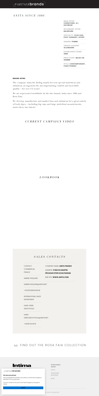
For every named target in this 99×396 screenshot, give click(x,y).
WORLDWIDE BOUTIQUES (55, 374)
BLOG (53, 378)
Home (53, 370)
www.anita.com (61, 277)
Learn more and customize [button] (23, 391)
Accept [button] (23, 388)
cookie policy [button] (16, 379)
